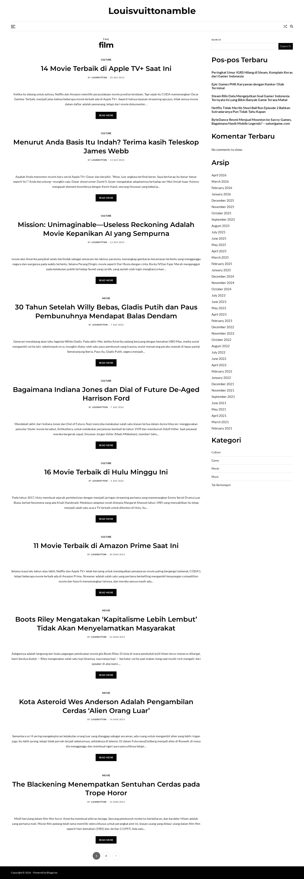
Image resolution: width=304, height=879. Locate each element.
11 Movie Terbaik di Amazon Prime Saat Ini (106, 545)
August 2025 (221, 226)
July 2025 (218, 232)
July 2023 (218, 295)
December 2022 (223, 327)
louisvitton (99, 77)
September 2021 (223, 396)
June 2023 (219, 302)
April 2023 (219, 314)
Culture (106, 59)
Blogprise (52, 872)
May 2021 (219, 409)
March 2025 (220, 257)
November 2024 (223, 283)
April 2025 (219, 251)
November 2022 (223, 333)
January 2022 (221, 377)
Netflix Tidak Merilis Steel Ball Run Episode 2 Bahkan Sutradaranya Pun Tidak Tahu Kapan (251, 109)
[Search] (291, 26)
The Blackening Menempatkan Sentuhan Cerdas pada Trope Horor (106, 788)
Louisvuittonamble (152, 10)
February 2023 (222, 321)
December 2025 (223, 200)
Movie (106, 298)
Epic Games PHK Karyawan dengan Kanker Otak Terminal (248, 86)
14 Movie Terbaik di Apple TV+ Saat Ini (106, 68)
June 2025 (219, 238)
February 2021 (222, 428)
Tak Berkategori (221, 485)
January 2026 (221, 194)
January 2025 (221, 270)
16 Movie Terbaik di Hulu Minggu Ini (106, 472)
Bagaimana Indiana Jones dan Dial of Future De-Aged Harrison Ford (106, 393)
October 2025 (221, 213)
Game (215, 460)
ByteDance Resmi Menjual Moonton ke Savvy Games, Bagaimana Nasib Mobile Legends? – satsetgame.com (252, 121)
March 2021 (220, 422)
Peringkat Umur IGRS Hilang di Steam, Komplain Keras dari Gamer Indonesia (252, 74)
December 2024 (223, 276)
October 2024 (221, 289)
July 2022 (218, 352)
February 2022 (222, 371)
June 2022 (219, 359)
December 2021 (223, 384)
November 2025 (223, 207)
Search (216, 39)
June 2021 (219, 403)
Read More (106, 115)
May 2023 (219, 308)
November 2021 (223, 390)
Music (215, 476)
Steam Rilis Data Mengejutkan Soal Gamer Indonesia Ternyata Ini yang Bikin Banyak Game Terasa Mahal (250, 98)
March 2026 (220, 181)
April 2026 (219, 175)
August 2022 (221, 346)
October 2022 (221, 340)
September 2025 (223, 219)
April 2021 (219, 415)
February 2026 (222, 188)
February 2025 (222, 264)
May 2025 (219, 245)
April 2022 (219, 365)
